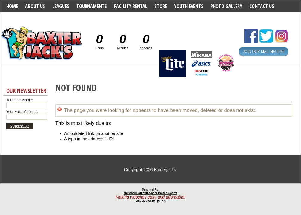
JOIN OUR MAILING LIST (263, 51)
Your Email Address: (22, 112)
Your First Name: (19, 100)
